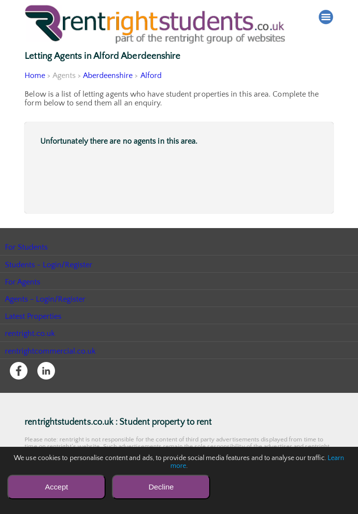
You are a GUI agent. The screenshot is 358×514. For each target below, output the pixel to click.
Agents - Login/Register (45, 299)
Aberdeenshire (108, 75)
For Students (26, 247)
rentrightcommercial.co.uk (51, 351)
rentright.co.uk (30, 333)
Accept (56, 487)
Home (35, 75)
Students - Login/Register (49, 264)
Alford (150, 75)
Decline (160, 487)
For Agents (23, 282)
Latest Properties (33, 316)
